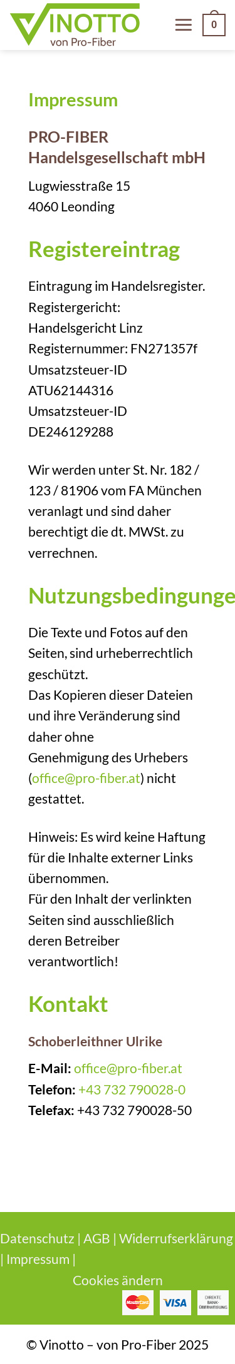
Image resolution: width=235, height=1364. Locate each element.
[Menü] (184, 25)
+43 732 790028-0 (131, 1089)
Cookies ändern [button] (118, 1280)
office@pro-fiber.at (86, 778)
